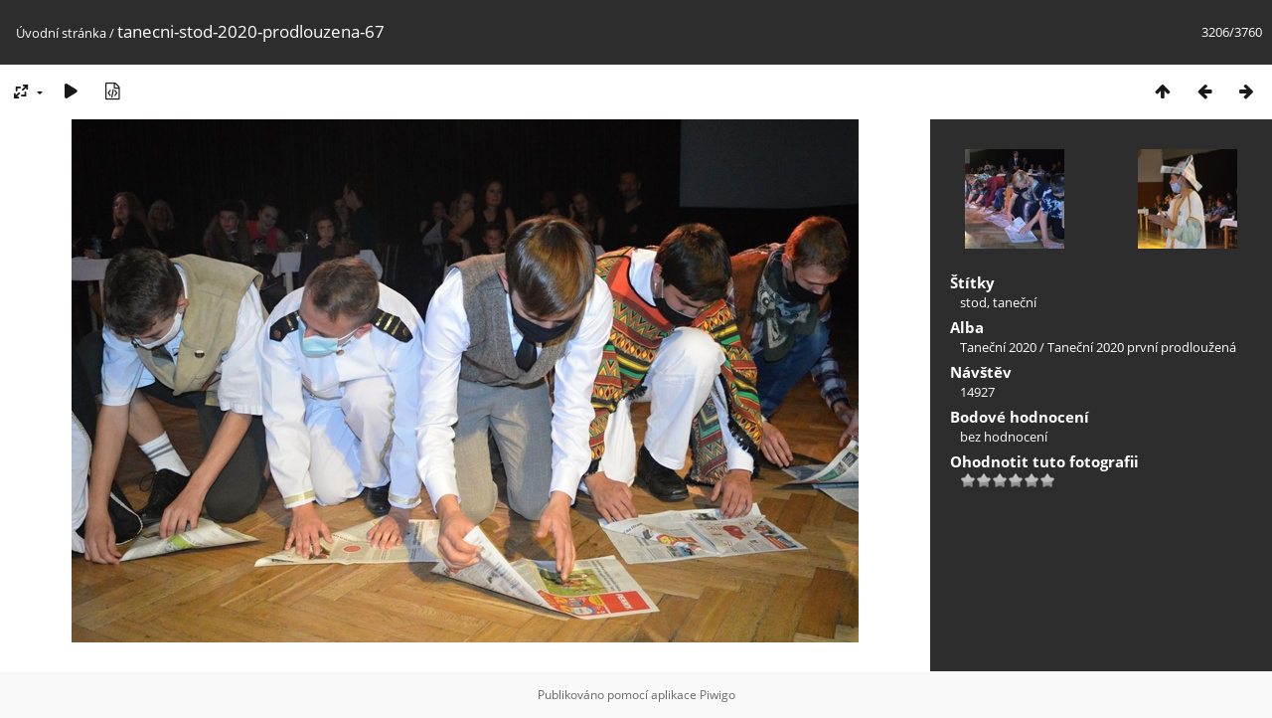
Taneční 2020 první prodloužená (1141, 347)
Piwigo (717, 694)
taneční (1014, 302)
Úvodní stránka (61, 33)
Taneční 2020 (998, 347)
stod (973, 302)
